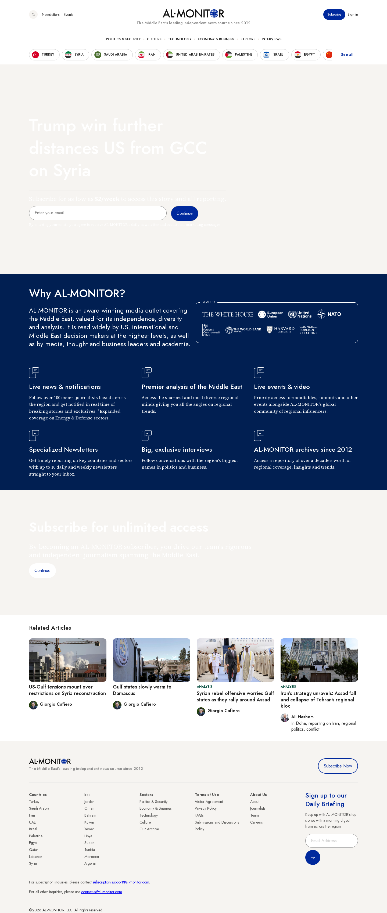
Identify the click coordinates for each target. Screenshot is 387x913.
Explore (248, 40)
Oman (89, 808)
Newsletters (50, 16)
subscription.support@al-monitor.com (121, 882)
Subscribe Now (338, 766)
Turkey (34, 801)
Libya (88, 836)
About (254, 801)
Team (254, 815)
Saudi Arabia (39, 808)
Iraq (87, 794)
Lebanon (35, 856)
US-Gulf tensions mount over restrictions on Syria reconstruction (67, 690)
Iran (32, 815)
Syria (33, 863)
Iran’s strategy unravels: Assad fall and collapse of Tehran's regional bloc (318, 699)
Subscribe (334, 15)
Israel (33, 829)
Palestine (35, 836)
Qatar (33, 849)
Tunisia (89, 849)
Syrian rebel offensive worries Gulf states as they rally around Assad (235, 696)
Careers (256, 822)
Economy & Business (216, 40)
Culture (154, 40)
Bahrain (90, 815)
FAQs (199, 815)
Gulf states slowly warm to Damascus (142, 690)
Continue (42, 570)
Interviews (271, 40)
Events (68, 16)
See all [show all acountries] (347, 56)
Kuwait (89, 822)
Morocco (91, 856)
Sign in (352, 15)
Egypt (33, 842)
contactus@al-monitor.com (101, 891)
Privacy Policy (206, 808)
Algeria (90, 863)
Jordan (89, 801)
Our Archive (149, 829)
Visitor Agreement (209, 801)
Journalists (257, 808)
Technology (179, 40)
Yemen (89, 829)
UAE (32, 822)
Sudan (89, 842)
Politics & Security (123, 40)
